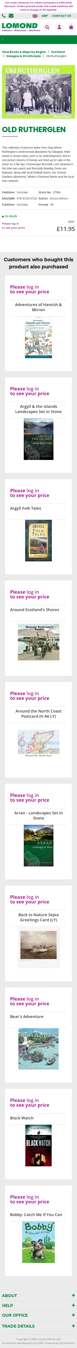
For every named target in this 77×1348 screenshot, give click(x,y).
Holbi (40, 1343)
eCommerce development (17, 1343)
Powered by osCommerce (60, 1343)
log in (15, 223)
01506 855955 (4, 15)
